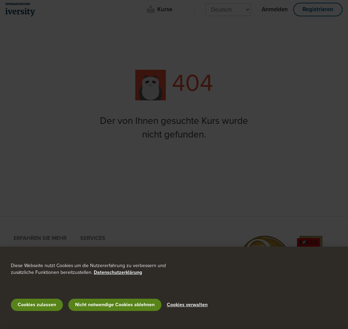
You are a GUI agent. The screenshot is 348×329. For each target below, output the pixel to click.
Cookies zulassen (37, 305)
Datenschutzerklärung (118, 272)
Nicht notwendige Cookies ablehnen (115, 305)
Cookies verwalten (187, 305)
